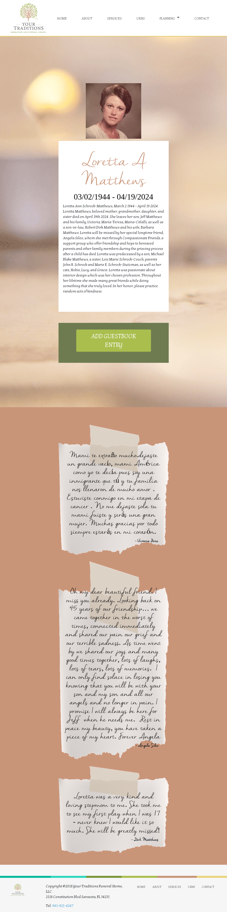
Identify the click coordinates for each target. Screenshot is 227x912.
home (62, 18)
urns (141, 18)
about (87, 18)
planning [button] (168, 18)
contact (201, 18)
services (114, 18)
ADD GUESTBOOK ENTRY (113, 340)
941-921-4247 (62, 906)
